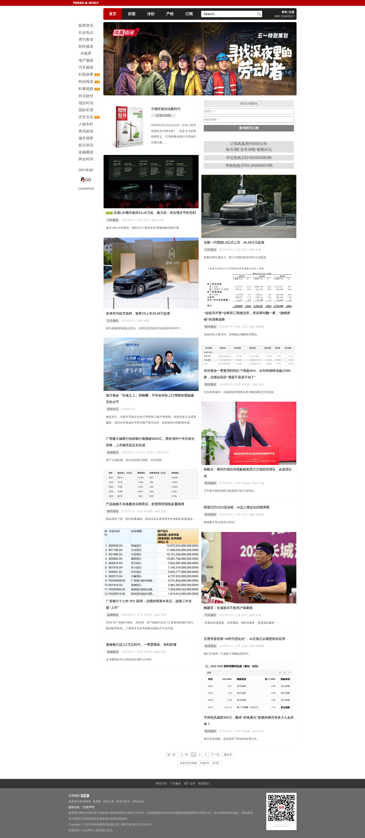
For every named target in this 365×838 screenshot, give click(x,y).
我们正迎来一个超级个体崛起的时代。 (227, 653)
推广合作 (189, 783)
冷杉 (151, 14)
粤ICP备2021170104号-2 (136, 824)
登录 (284, 12)
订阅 (189, 14)
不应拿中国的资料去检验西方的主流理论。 (230, 490)
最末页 (228, 754)
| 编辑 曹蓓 (257, 384)
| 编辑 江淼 (257, 483)
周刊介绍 (161, 783)
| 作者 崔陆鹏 (241, 384)
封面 (131, 14)
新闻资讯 (112, 409)
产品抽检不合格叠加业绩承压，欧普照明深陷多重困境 (145, 504)
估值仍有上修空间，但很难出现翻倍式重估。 (232, 334)
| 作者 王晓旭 (144, 614)
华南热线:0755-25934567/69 (249, 166)
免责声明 (88, 807)
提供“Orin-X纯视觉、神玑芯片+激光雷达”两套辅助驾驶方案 (142, 227)
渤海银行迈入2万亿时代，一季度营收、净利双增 (141, 644)
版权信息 (74, 807)
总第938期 (163, 115)
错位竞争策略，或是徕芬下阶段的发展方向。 (232, 738)
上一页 (184, 754)
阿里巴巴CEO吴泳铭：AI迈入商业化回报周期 (236, 507)
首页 (112, 14)
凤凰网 (97, 801)
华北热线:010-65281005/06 (248, 158)
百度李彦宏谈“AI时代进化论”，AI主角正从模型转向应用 (244, 639)
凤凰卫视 (108, 801)
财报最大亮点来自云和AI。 (220, 522)
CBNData (138, 801)
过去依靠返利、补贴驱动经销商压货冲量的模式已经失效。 (240, 392)
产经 (170, 14)
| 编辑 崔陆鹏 (256, 326)
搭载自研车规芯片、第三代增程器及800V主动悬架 (235, 257)
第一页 (171, 754)
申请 (84, 795)
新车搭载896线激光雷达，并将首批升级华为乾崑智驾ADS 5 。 (145, 328)
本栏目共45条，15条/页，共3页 (199, 763)
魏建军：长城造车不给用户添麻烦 (228, 608)
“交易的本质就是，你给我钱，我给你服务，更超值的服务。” (241, 622)
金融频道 (112, 452)
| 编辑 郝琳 (156, 220)
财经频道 (210, 326)
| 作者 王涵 (240, 326)
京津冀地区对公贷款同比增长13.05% (129, 659)
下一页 (215, 754)
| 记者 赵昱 (143, 220)
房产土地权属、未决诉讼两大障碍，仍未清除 (134, 460)
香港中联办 (123, 801)
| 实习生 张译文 (145, 452)
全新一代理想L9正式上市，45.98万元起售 (234, 242)
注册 (291, 12)
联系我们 (204, 783)
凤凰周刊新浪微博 (79, 801)
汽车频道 (112, 220)
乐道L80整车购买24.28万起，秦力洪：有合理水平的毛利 (155, 213)
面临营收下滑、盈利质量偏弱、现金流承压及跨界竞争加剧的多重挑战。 (150, 519)
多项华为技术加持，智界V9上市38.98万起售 (138, 313)
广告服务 (175, 783)
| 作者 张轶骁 (241, 483)
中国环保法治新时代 (165, 109)
